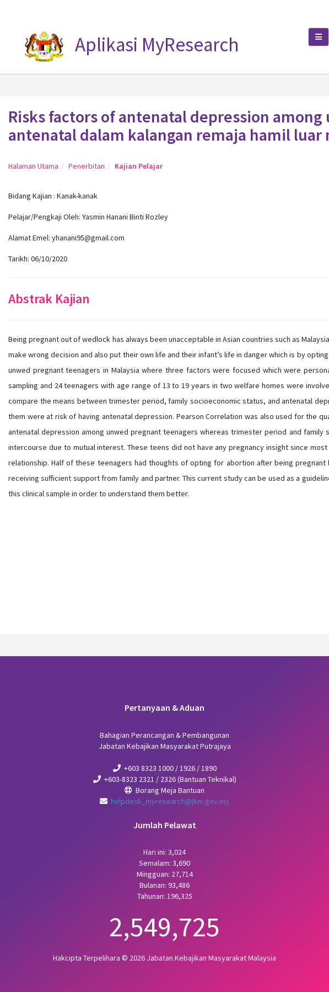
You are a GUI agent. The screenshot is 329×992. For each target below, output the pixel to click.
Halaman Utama (33, 166)
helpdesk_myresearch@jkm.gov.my (170, 801)
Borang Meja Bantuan (170, 790)
